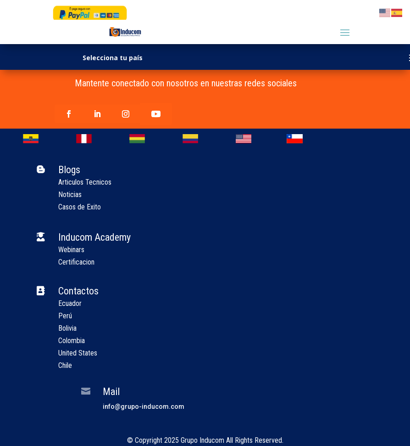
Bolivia (67, 328)
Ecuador (70, 303)
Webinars (71, 249)
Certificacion (76, 262)
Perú (65, 315)
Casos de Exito (79, 207)
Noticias (70, 194)
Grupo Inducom (202, 440)
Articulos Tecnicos (84, 182)
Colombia (71, 340)
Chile (65, 365)
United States (77, 353)
